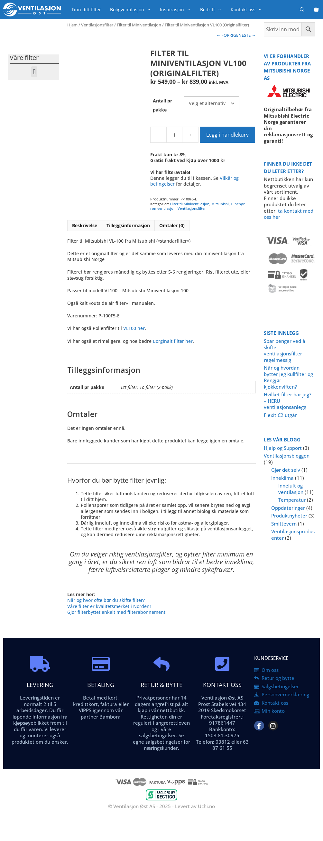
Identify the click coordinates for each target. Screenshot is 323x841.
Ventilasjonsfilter (97, 25)
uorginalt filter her (173, 341)
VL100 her (134, 328)
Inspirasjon (177, 9)
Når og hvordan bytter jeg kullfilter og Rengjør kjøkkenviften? (288, 377)
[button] (34, 71)
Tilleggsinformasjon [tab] (128, 225)
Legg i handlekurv (227, 134)
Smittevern (284, 523)
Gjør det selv (285, 470)
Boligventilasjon (132, 9)
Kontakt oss (249, 9)
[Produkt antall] (174, 135)
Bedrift (213, 9)
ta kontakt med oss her (288, 214)
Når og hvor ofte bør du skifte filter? (106, 600)
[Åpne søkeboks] (302, 9)
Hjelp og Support (283, 448)
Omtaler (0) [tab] (172, 225)
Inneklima (282, 478)
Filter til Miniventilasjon (139, 25)
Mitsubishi (220, 203)
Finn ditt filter (86, 9)
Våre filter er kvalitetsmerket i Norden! (109, 606)
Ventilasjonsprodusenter (293, 534)
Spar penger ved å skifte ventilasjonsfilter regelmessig (284, 350)
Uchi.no (206, 806)
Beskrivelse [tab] (84, 225)
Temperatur (292, 500)
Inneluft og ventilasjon (290, 488)
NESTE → (247, 35)
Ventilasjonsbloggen (286, 455)
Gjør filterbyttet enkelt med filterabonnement (116, 612)
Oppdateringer (288, 508)
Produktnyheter (289, 515)
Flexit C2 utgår (280, 415)
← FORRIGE (227, 35)
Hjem (72, 25)
